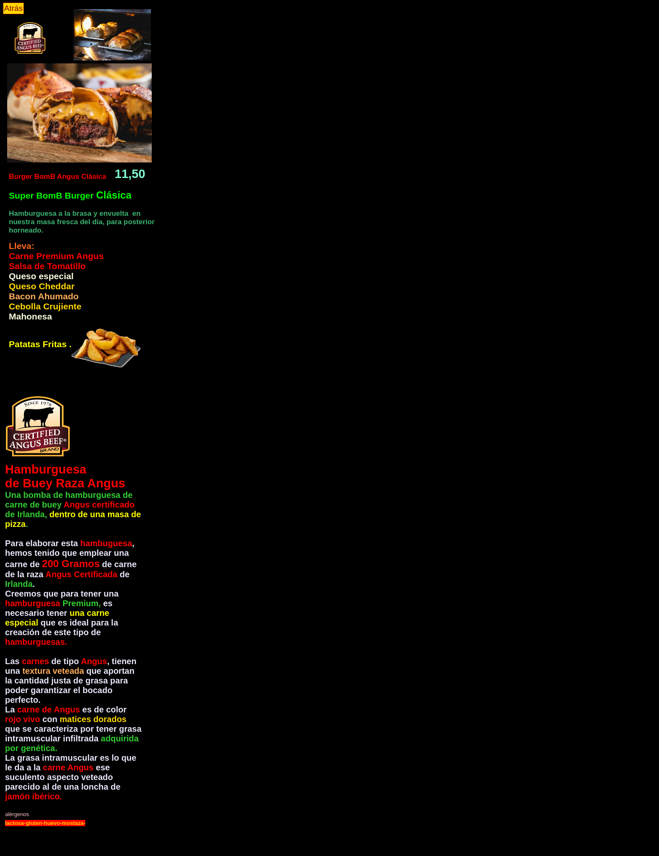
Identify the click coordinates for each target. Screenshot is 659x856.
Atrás (13, 8)
